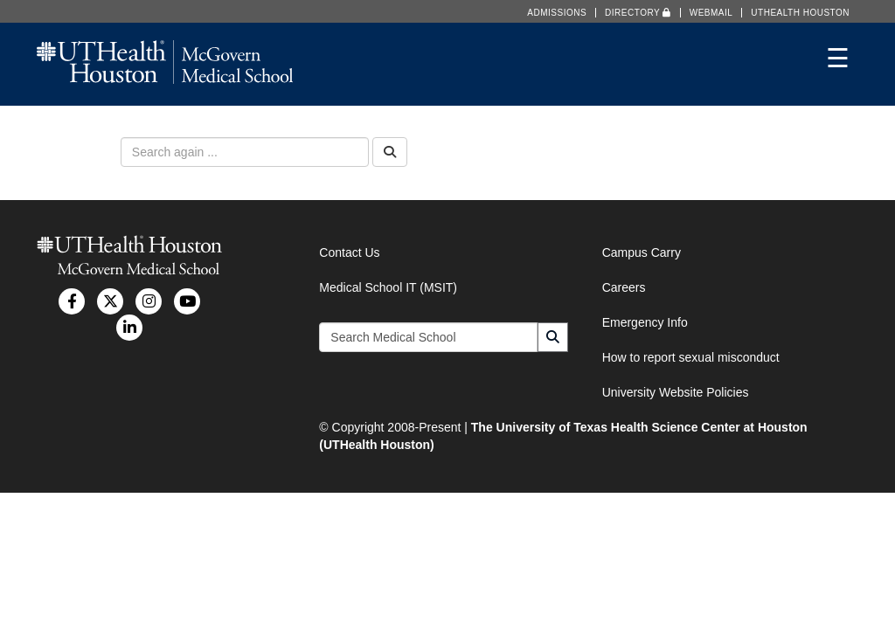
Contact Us (349, 252)
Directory (638, 12)
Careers (624, 287)
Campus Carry (641, 252)
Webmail (711, 12)
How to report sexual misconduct (691, 357)
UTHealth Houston (800, 12)
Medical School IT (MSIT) (388, 287)
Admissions (556, 12)
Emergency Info (645, 322)
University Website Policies (675, 392)
